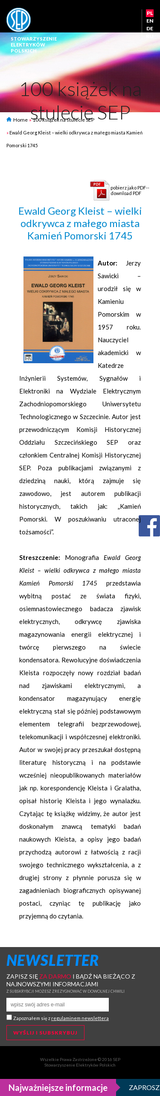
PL (150, 13)
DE (149, 28)
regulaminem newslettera (80, 1018)
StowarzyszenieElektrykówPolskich (34, 44)
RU (150, 36)
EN (150, 20)
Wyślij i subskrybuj (45, 1032)
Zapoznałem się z (61, 1018)
